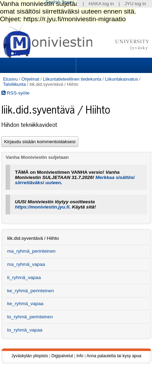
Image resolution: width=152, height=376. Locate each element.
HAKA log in (101, 3)
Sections (38, 65)
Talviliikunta (14, 84)
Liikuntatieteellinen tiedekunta (72, 79)
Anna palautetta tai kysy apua (114, 355)
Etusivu (10, 79)
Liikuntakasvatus (121, 79)
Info (80, 355)
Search (113, 65)
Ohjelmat (30, 79)
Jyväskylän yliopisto (29, 355)
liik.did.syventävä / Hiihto (33, 238)
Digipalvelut (62, 355)
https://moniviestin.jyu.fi (42, 207)
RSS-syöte (15, 93)
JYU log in (135, 3)
